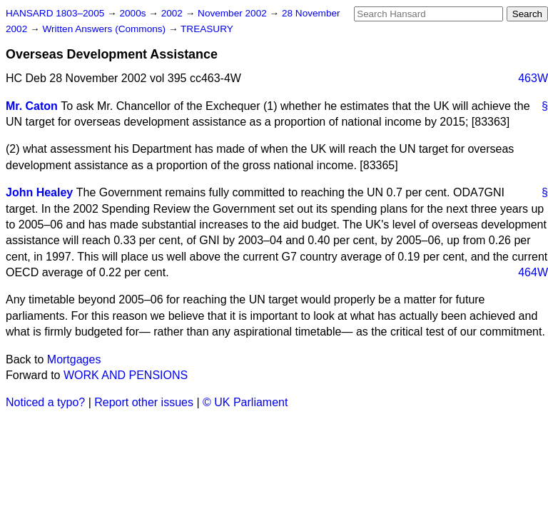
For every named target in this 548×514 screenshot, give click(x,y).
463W (533, 78)
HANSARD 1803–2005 (55, 13)
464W (533, 272)
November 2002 (234, 13)
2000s (133, 13)
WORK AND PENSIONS (126, 375)
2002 (173, 13)
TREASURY (207, 29)
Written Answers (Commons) (105, 29)
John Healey (39, 192)
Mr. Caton (32, 106)
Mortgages (74, 359)
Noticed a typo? (45, 402)
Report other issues (143, 402)
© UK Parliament (245, 402)
